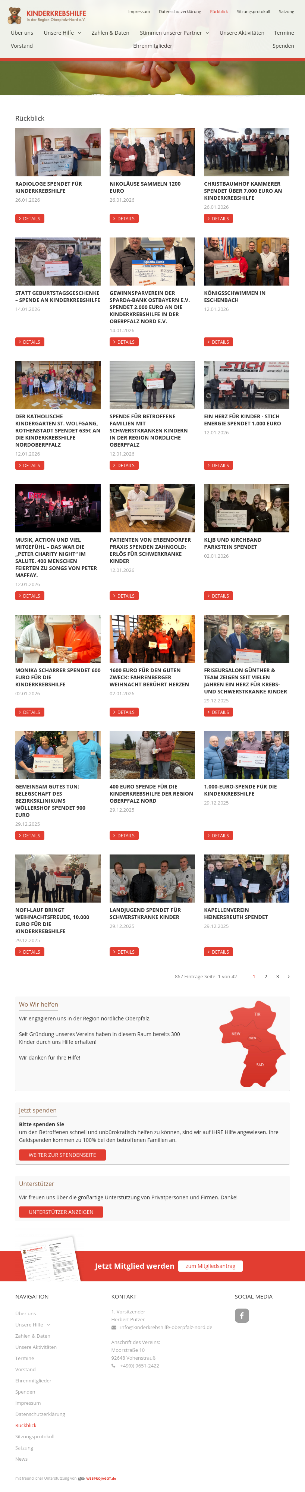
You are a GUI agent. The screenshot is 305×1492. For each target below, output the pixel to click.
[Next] (288, 976)
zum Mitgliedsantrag (210, 1265)
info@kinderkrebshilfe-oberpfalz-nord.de (166, 1327)
